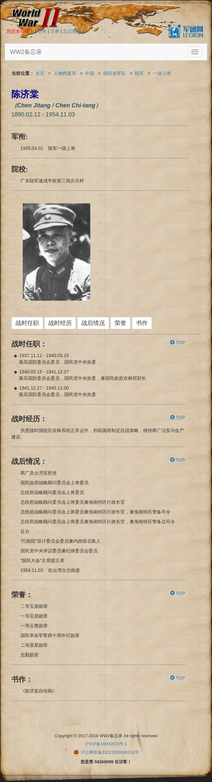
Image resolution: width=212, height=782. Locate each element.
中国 (89, 73)
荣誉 (120, 323)
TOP (177, 342)
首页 (39, 73)
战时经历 (60, 323)
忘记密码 (72, 31)
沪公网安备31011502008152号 (110, 752)
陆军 (139, 73)
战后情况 (93, 323)
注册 (54, 31)
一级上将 (162, 73)
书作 (142, 323)
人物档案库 (65, 73)
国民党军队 (114, 73)
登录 (41, 31)
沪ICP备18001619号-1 (106, 743)
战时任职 (27, 323)
